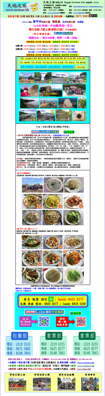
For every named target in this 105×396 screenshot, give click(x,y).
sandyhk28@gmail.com (96, 6)
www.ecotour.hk (53, 13)
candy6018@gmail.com (80, 6)
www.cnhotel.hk (78, 13)
